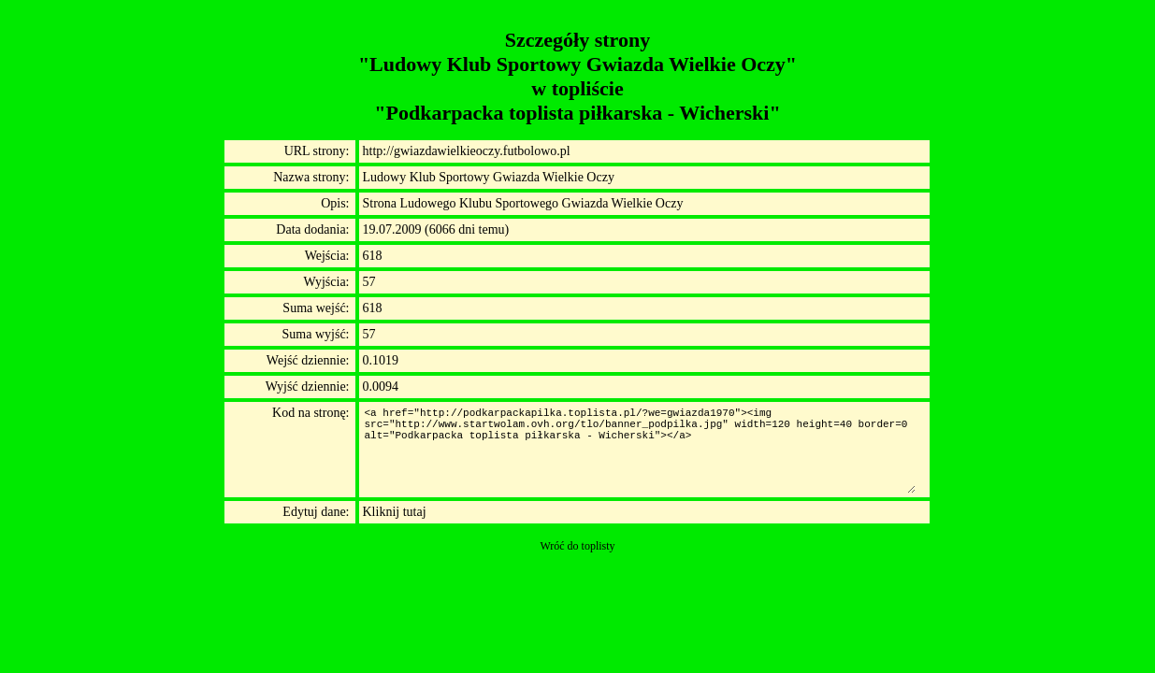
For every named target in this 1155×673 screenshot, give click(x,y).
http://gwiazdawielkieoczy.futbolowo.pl (466, 151)
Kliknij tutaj (394, 512)
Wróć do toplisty (577, 545)
